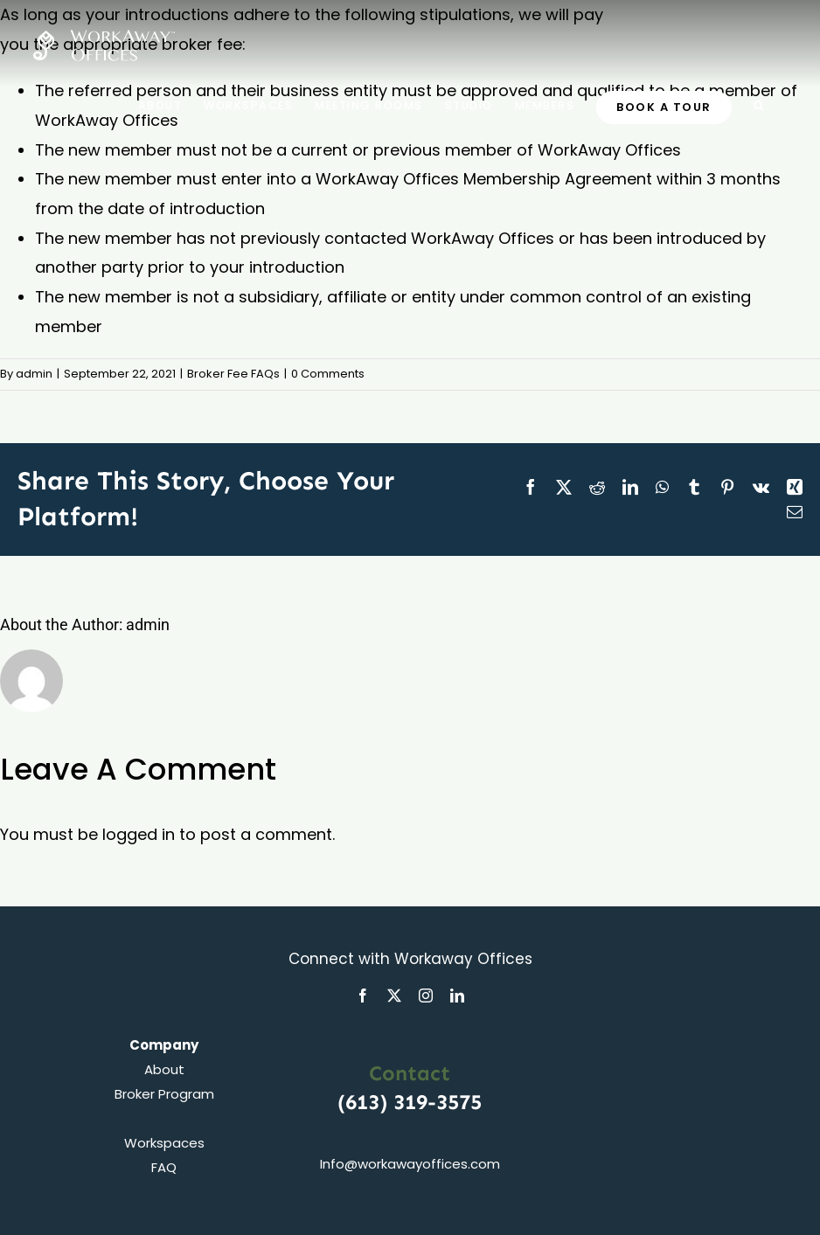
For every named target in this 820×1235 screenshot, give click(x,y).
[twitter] (394, 996)
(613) (365, 1101)
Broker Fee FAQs (233, 373)
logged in (138, 834)
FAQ (164, 1167)
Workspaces (164, 1143)
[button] (760, 105)
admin (34, 373)
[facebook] (363, 996)
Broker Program (164, 1094)
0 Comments (328, 373)
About (164, 1069)
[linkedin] (457, 996)
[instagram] (426, 996)
